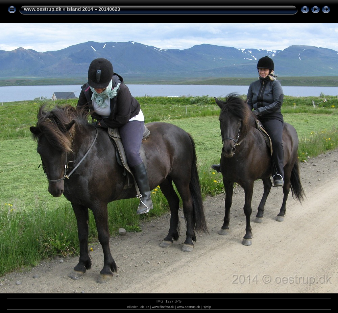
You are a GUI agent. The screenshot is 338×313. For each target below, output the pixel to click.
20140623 (109, 9)
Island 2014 (80, 9)
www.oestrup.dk (43, 9)
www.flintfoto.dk (163, 307)
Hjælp (206, 307)
